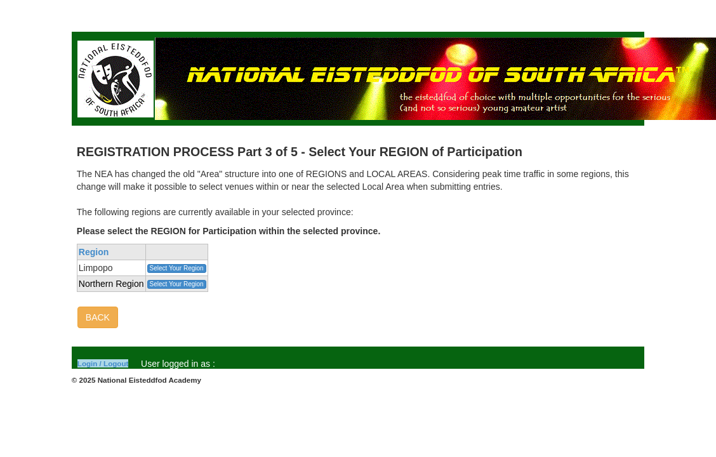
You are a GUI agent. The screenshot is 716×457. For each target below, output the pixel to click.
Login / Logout (103, 363)
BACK (98, 317)
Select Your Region (177, 268)
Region (94, 252)
